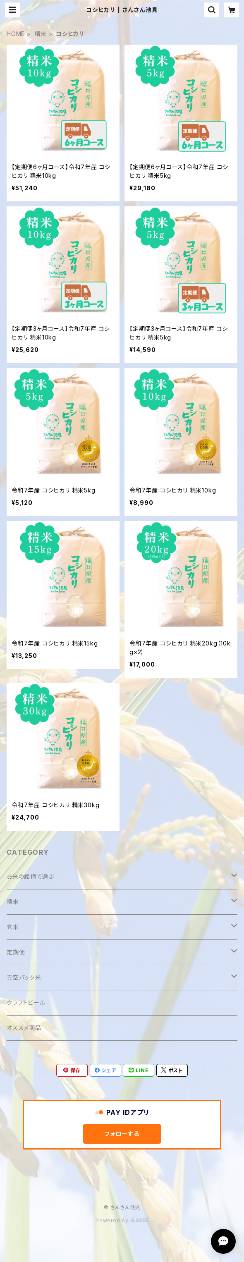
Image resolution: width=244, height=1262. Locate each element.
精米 (40, 33)
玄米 (13, 926)
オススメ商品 (24, 1027)
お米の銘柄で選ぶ (30, 876)
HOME (16, 33)
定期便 (16, 952)
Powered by (122, 1220)
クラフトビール (26, 1002)
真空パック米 (24, 977)
